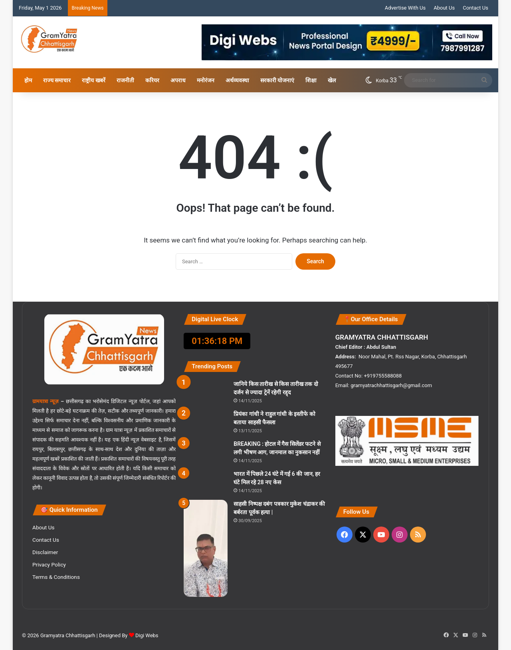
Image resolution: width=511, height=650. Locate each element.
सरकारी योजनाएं (277, 80)
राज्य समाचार (57, 80)
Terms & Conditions (56, 577)
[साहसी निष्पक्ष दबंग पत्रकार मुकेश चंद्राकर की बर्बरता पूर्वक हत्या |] (206, 548)
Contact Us (475, 8)
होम (28, 80)
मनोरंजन (205, 80)
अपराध (178, 80)
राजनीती (125, 80)
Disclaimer (45, 552)
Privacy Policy (49, 564)
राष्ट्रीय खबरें (93, 80)
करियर (152, 80)
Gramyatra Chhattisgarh (67, 635)
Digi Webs (146, 635)
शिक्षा (311, 80)
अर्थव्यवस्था (237, 80)
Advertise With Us (405, 8)
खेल (332, 80)
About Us (444, 8)
